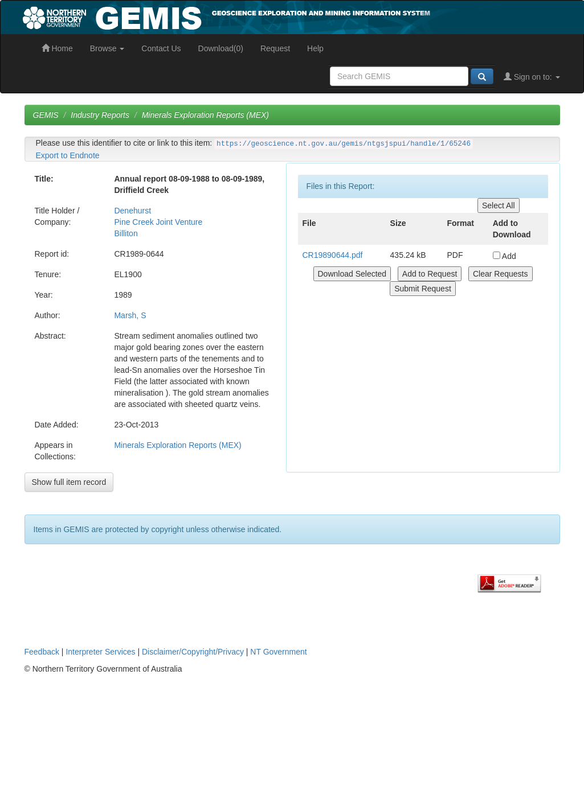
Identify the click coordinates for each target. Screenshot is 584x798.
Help (315, 48)
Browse (107, 48)
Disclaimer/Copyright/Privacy (193, 651)
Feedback (41, 651)
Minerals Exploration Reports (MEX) (205, 115)
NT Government (278, 651)
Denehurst (132, 210)
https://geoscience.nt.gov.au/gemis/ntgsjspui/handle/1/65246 (344, 144)
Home (57, 48)
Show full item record (69, 482)
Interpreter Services (100, 651)
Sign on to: (532, 76)
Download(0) (220, 48)
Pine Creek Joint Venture (158, 222)
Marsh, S (130, 315)
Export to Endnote (68, 155)
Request (275, 48)
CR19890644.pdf (333, 255)
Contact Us (161, 48)
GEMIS (46, 115)
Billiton (125, 233)
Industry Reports (100, 115)
